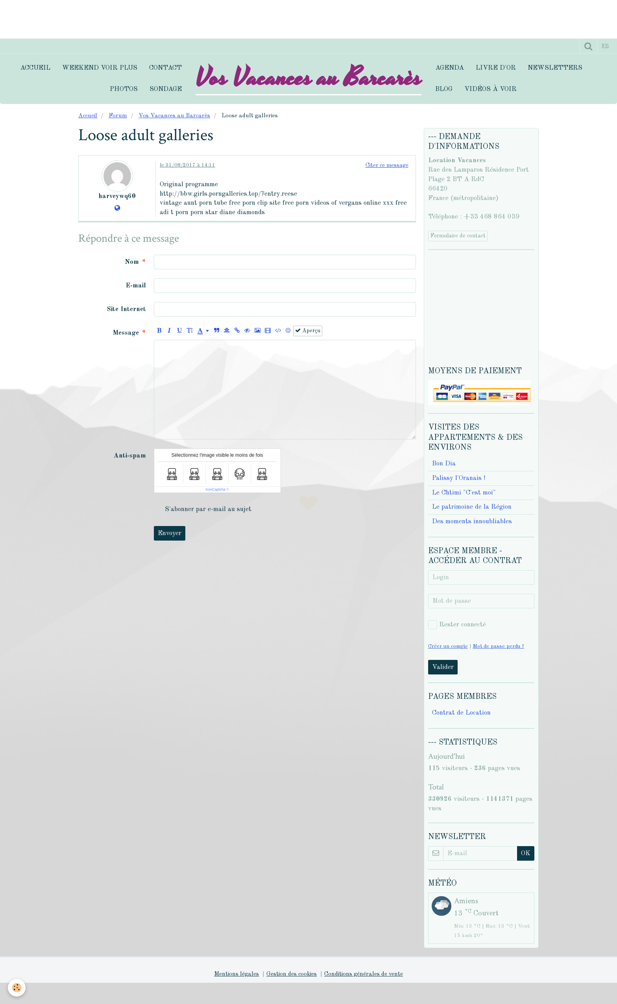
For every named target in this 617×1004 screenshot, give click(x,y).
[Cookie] (17, 988)
